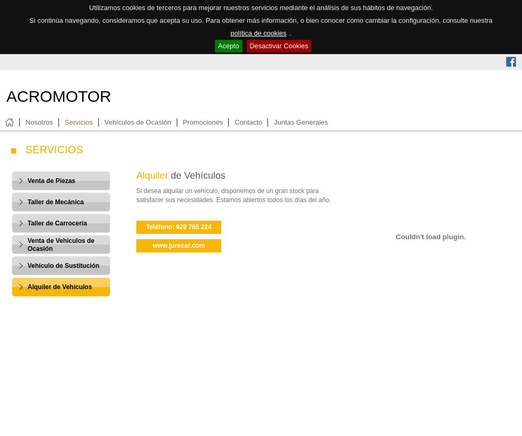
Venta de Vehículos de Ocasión (61, 244)
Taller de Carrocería (57, 223)
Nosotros (39, 122)
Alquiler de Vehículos (60, 287)
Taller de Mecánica (56, 202)
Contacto (248, 122)
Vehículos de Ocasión (138, 122)
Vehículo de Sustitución (63, 265)
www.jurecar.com (179, 245)
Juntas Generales (301, 122)
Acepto (228, 46)
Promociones (203, 122)
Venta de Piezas (51, 181)
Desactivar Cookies (279, 46)
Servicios (79, 122)
